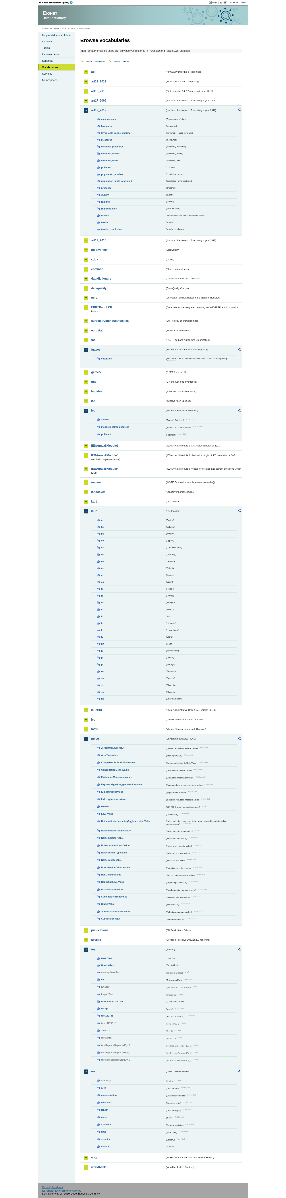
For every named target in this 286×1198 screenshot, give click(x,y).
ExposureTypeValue (112, 791)
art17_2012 (98, 110)
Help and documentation (56, 35)
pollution (106, 167)
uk (102, 698)
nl (102, 650)
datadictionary (101, 278)
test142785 (107, 1015)
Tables (46, 47)
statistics (106, 1124)
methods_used (109, 160)
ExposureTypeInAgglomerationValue (121, 784)
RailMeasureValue (111, 874)
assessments (108, 119)
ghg (93, 381)
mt (102, 644)
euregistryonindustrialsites (110, 320)
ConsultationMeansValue (115, 769)
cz (102, 547)
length (104, 1109)
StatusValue (108, 904)
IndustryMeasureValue (113, 799)
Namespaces (49, 80)
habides (96, 391)
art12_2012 (98, 81)
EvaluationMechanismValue (116, 777)
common (97, 269)
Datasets (47, 41)
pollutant (106, 434)
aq (93, 71)
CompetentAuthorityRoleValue (118, 762)
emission (106, 1102)
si (102, 685)
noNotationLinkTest (112, 1001)
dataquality (99, 288)
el (102, 575)
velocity (105, 1139)
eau (103, 979)
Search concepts (121, 61)
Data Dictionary (69, 28)
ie (102, 609)
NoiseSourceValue (111, 860)
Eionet (56, 28)
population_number (112, 174)
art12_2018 (98, 91)
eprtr (94, 297)
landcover (98, 491)
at (102, 520)
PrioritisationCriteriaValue (115, 867)
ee (102, 568)
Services (47, 73)
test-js (104, 1008)
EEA (57, 2)
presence (106, 188)
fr (102, 595)
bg (102, 533)
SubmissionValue (111, 918)
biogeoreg (107, 126)
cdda (94, 259)
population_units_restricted (116, 181)
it (102, 616)
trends (104, 222)
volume (105, 1146)
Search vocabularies (95, 61)
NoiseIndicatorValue (112, 838)
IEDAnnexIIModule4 (104, 468)
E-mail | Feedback (52, 1187)
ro (102, 671)
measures (106, 140)
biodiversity (99, 249)
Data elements (50, 54)
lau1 (94, 501)
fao (93, 339)
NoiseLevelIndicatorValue (115, 845)
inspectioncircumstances (115, 427)
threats (105, 215)
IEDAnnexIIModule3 (104, 455)
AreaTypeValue (109, 755)
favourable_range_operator (116, 133)
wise (94, 1157)
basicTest (106, 958)
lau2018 (96, 709)
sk (102, 692)
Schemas (47, 60)
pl (102, 657)
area (103, 1087)
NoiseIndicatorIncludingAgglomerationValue (125, 821)
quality (105, 194)
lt (102, 623)
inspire (96, 482)
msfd (94, 729)
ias (93, 400)
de (102, 554)
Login (214, 2)
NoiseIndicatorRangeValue (116, 830)
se (102, 678)
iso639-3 (106, 806)
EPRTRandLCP (101, 307)
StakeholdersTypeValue (114, 896)
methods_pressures (112, 146)
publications (99, 930)
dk (102, 561)
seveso (96, 939)
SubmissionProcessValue (115, 911)
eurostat (97, 330)
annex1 (105, 419)
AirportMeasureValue (113, 747)
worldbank (98, 1167)
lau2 (94, 511)
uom (94, 1071)
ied (93, 410)
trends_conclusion (111, 229)
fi (102, 589)
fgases (96, 349)
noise (95, 738)
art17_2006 (98, 100)
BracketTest (107, 965)
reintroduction (109, 208)
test (93, 949)
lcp (93, 719)
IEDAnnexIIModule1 (104, 445)
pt (102, 664)
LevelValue (107, 813)
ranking (105, 201)
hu (102, 602)
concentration (109, 1095)
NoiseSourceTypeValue (114, 852)
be (102, 527)
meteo (104, 1117)
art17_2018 (98, 240)
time (103, 1131)
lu (102, 630)
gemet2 (96, 372)
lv (102, 637)
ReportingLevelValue (112, 882)
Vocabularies (50, 67)
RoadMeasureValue (112, 889)
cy (102, 540)
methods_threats (110, 153)
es (102, 582)
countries (106, 358)
